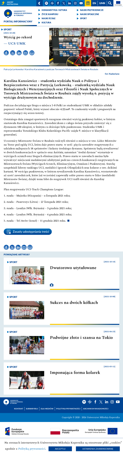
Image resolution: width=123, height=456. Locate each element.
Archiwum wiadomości (95, 408)
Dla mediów (47, 408)
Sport (83, 18)
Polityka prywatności (68, 408)
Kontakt (18, 408)
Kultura (46, 22)
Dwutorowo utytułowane (73, 267)
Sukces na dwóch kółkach (74, 302)
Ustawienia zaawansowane (97, 449)
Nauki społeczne (89, 14)
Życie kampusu (50, 14)
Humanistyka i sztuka (54, 10)
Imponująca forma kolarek (75, 372)
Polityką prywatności (31, 449)
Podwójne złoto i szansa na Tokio (81, 337)
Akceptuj (60, 449)
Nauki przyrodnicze (91, 10)
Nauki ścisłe (48, 18)
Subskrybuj (32, 408)
